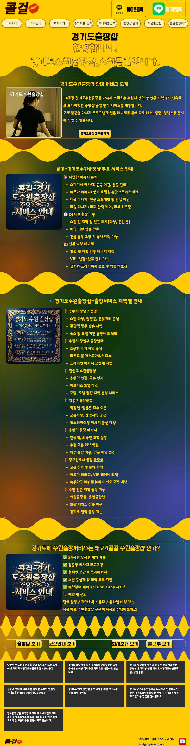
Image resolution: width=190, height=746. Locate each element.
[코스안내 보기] (62, 644)
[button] (129, 8)
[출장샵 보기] (29, 644)
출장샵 (90, 105)
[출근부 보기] (159, 644)
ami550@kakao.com (151, 744)
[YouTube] (182, 741)
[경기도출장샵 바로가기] (95, 134)
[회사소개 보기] (125, 644)
